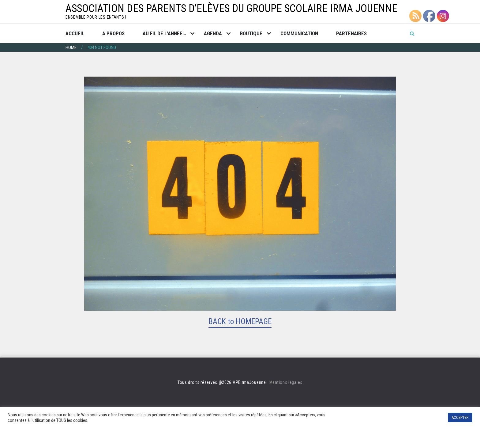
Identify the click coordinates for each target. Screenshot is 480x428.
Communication (299, 33)
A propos (113, 33)
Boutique (251, 33)
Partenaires (351, 33)
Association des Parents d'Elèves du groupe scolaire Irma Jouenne (231, 8)
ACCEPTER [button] (460, 417)
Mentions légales (285, 382)
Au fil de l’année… (164, 33)
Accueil (75, 33)
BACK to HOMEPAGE (240, 321)
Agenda (213, 33)
